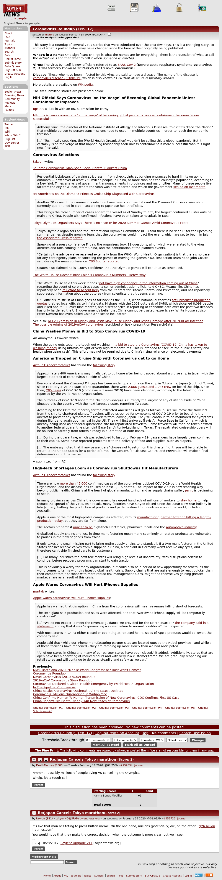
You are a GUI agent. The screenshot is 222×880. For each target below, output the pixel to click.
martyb (49, 34)
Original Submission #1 (48, 707)
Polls (7, 55)
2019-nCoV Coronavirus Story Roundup (63, 680)
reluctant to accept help (80, 290)
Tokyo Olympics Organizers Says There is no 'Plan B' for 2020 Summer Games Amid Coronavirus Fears (110, 223)
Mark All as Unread (140, 744)
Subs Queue (12, 66)
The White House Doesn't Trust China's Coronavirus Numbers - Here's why (89, 275)
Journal (139, 765)
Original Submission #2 (81, 707)
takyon (38, 161)
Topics (9, 44)
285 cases (53, 390)
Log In (9, 77)
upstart (38, 109)
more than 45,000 (73, 483)
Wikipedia (85, 84)
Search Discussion (195, 733)
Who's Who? (13, 135)
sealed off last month (189, 187)
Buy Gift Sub (13, 70)
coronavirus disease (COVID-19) (57, 78)
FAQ (7, 37)
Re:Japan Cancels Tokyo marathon (83, 759)
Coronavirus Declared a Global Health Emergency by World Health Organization (93, 684)
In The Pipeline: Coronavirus (54, 687)
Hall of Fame (13, 59)
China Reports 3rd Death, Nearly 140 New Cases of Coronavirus (81, 701)
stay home (189, 500)
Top (146, 733)
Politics (9, 110)
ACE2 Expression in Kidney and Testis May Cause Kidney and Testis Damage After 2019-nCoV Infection (125, 321)
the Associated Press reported (59, 238)
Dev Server (12, 142)
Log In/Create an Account (117, 733)
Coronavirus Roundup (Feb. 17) (63, 29)
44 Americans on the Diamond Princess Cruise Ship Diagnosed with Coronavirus (94, 194)
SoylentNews (15, 12)
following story (104, 365)
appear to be (83, 527)
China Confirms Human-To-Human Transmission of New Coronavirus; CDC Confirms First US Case (106, 697)
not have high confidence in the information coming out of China (148, 283)
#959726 (169, 818)
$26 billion (207, 826)
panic (189, 490)
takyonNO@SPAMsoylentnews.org (78, 818)
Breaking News (14, 95)
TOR (7, 146)
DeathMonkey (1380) (50, 765)
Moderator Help (43, 856)
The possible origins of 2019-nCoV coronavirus (68, 324)
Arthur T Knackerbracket (51, 365)
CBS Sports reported (104, 261)
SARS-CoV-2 (127, 64)
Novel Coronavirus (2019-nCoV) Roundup (64, 677)
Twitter (9, 124)
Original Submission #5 (180, 707)
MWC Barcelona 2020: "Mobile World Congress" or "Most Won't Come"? (87, 670)
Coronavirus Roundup (49, 673)
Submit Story (13, 62)
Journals (10, 40)
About (8, 33)
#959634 (126, 765)
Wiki (7, 131)
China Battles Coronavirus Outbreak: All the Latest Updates (78, 690)
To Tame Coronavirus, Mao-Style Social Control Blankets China (80, 168)
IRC (7, 128)
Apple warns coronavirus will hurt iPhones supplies (71, 598)
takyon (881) (44, 818)
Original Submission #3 (114, 707)
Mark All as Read (106, 744)
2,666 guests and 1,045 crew (149, 387)
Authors (10, 48)
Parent (38, 784)
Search (9, 51)
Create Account (15, 73)
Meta (8, 106)
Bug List (10, 139)
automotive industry (181, 527)
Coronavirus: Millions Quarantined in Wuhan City (70, 694)
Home (47, 875)
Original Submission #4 (147, 707)
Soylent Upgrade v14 (76, 843)
